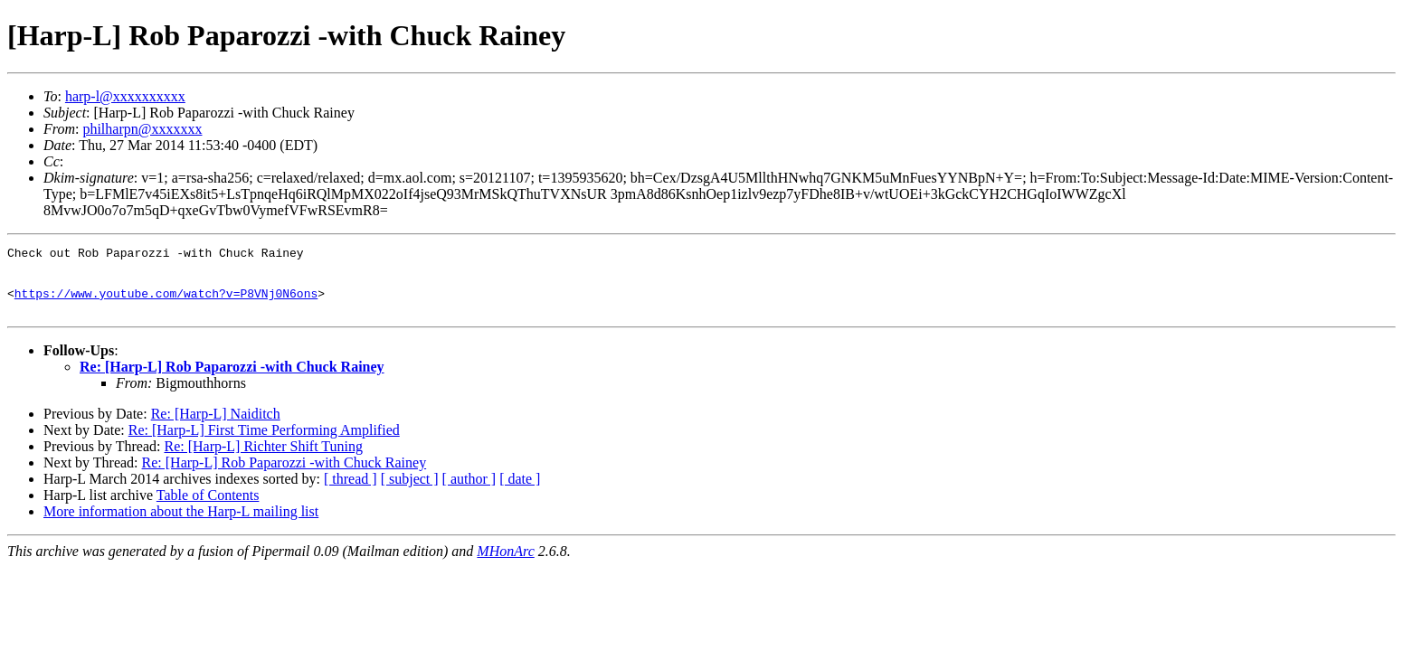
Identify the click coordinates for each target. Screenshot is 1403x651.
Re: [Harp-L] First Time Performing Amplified (264, 443)
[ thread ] (350, 492)
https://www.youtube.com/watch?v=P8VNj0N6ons (166, 304)
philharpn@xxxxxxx (142, 129)
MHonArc (505, 564)
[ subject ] (410, 492)
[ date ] (519, 492)
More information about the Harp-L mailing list (180, 525)
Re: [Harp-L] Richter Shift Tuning (263, 459)
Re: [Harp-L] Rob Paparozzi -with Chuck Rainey (232, 380)
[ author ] (469, 492)
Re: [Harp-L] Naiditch (215, 427)
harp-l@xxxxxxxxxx (125, 96)
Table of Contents (208, 508)
